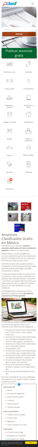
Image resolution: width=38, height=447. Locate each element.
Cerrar (31, 442)
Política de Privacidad (15, 397)
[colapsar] (32, 3)
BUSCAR (19, 34)
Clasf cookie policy (5, 445)
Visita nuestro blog (15, 432)
